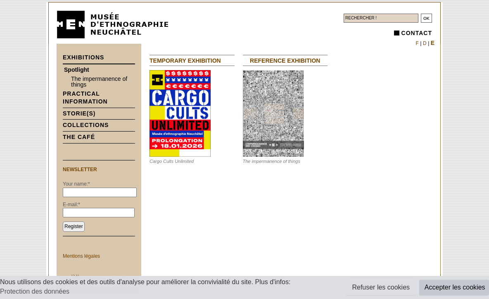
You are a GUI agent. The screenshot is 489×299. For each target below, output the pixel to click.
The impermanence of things (99, 81)
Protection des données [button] (34, 291)
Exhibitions (83, 57)
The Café (79, 137)
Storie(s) (79, 113)
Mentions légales (81, 256)
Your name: (76, 184)
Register (73, 226)
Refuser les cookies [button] (381, 287)
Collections (86, 125)
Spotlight (76, 69)
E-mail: (71, 204)
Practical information (85, 97)
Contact (416, 33)
